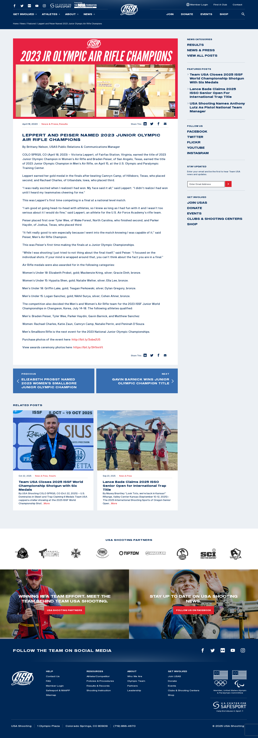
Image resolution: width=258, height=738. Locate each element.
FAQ (48, 681)
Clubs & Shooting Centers (214, 218)
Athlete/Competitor (98, 676)
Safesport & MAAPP (58, 690)
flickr (193, 142)
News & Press (201, 50)
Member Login (199, 4)
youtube (196, 147)
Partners (132, 686)
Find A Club (220, 4)
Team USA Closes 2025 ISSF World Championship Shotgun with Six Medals (215, 78)
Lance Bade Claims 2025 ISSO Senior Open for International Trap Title (211, 92)
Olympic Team (136, 681)
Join (169, 14)
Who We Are (134, 676)
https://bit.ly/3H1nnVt (88, 347)
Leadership (134, 690)
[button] (145, 124)
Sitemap (51, 695)
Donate (187, 14)
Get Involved (25, 14)
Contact (237, 4)
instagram (198, 153)
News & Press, (50, 124)
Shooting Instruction (99, 690)
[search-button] (243, 14)
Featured (31, 23)
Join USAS (197, 202)
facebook (197, 131)
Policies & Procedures (100, 681)
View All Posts (202, 55)
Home (15, 23)
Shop (224, 14)
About (72, 14)
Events (206, 14)
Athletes (51, 14)
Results (63, 124)
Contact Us (53, 676)
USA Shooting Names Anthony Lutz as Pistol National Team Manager (216, 107)
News (89, 14)
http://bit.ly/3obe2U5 (86, 339)
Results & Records (98, 686)
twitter (195, 137)
